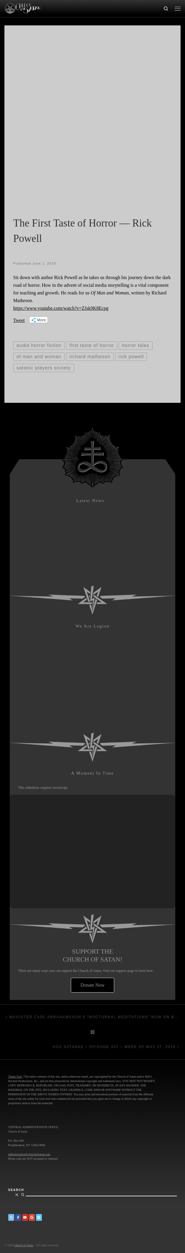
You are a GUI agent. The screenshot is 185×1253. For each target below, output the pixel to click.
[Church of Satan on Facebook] (18, 1217)
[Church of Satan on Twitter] (11, 1217)
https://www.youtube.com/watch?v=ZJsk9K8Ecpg (61, 308)
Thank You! (15, 1076)
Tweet (19, 320)
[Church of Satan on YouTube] (25, 1217)
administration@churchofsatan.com (29, 1154)
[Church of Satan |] (22, 7)
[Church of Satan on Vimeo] (39, 1217)
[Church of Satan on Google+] (32, 1217)
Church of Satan (23, 1245)
